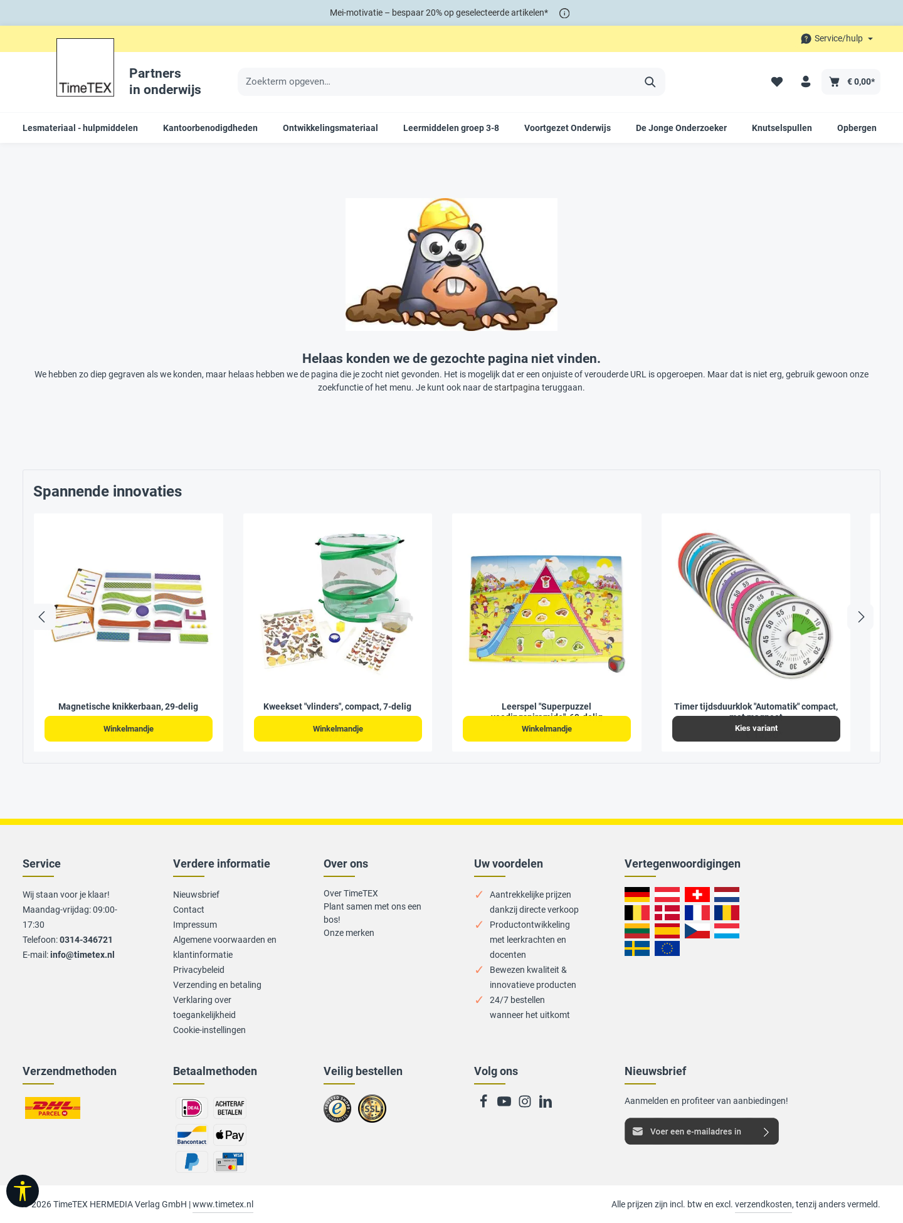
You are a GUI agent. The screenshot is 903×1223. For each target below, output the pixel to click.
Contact (188, 910)
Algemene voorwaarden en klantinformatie (225, 947)
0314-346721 (86, 940)
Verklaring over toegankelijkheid (204, 1007)
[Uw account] (805, 81)
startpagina (517, 387)
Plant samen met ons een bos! (372, 913)
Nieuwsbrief (196, 895)
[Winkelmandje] (850, 81)
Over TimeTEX (351, 893)
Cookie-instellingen (209, 1030)
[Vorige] (42, 617)
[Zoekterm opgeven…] (437, 82)
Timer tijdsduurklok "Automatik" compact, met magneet (756, 712)
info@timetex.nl (82, 955)
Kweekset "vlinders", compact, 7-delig (337, 706)
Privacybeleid (198, 970)
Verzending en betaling (217, 985)
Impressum (195, 925)
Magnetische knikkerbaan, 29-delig (128, 706)
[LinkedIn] (545, 1105)
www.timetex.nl (223, 1204)
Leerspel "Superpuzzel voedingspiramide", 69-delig (547, 712)
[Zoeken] (650, 82)
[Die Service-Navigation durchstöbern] (836, 38)
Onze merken (349, 933)
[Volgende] (860, 617)
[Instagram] (526, 1105)
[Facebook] (484, 1105)
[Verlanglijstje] (776, 81)
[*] (565, 13)
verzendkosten (763, 1204)
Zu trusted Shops (338, 1114)
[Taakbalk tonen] (22, 1191)
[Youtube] (505, 1105)
